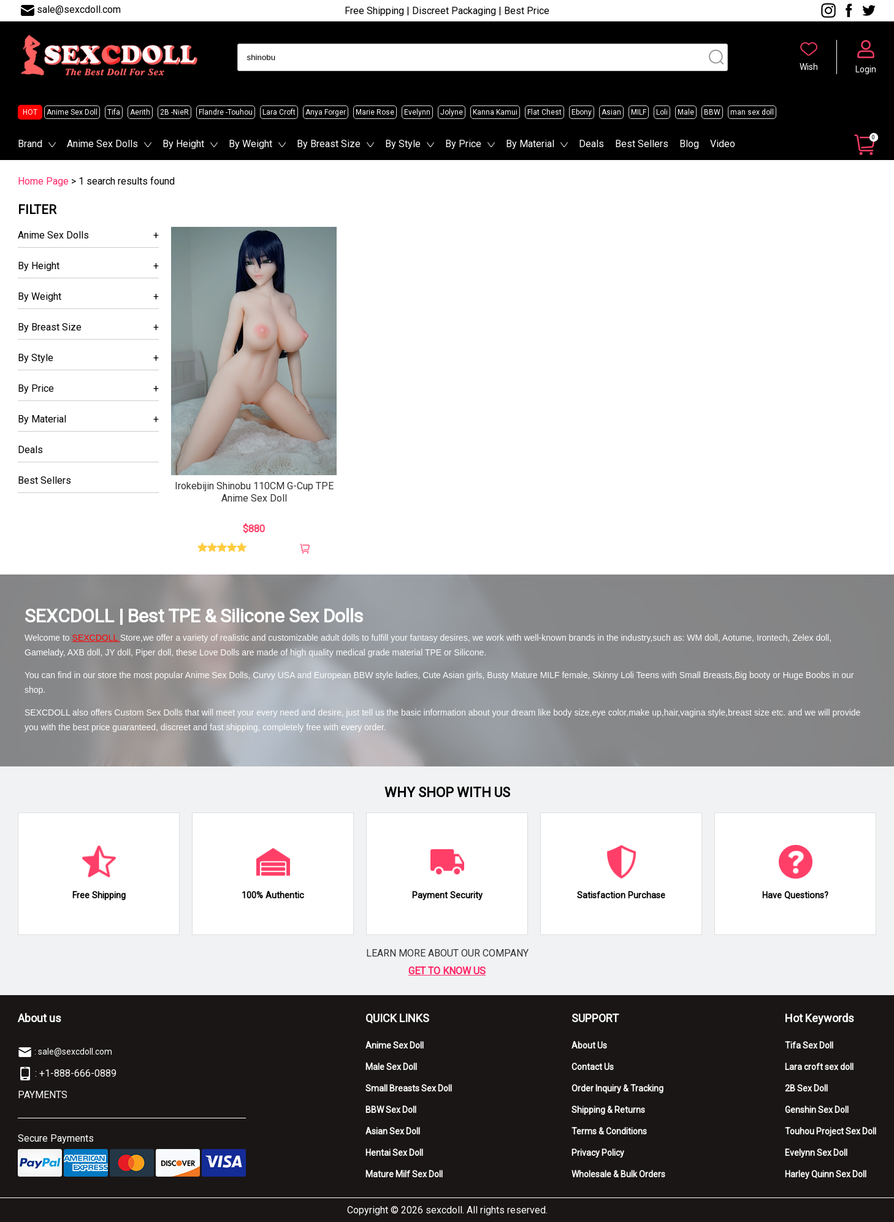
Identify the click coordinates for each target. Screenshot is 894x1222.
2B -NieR (174, 112)
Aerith (140, 112)
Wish (809, 67)
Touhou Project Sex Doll (830, 1131)
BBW (712, 112)
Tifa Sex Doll (809, 1045)
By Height (183, 144)
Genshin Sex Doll (817, 1110)
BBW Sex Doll (390, 1110)
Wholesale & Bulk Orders (618, 1174)
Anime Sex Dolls (102, 144)
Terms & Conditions (609, 1131)
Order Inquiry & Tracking (617, 1088)
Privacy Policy (597, 1153)
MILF (638, 112)
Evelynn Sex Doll (816, 1153)
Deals (591, 144)
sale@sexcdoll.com (79, 9)
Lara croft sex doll (819, 1067)
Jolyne (451, 112)
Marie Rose (375, 112)
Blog (689, 144)
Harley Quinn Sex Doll (825, 1174)
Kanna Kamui (495, 112)
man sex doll (752, 112)
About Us (589, 1045)
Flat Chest (544, 112)
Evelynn (417, 112)
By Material (530, 144)
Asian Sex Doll (392, 1131)
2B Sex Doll (806, 1088)
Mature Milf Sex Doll (404, 1174)
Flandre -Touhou (226, 112)
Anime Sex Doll (72, 112)
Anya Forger (325, 112)
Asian (611, 112)
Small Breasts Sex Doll (408, 1088)
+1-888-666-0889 (78, 1073)
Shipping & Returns (608, 1110)
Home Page (43, 181)
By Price (463, 144)
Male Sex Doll (391, 1067)
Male (686, 112)
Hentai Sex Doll (394, 1153)
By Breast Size (329, 144)
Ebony (581, 112)
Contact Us (592, 1067)
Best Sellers (641, 144)
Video (722, 144)
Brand (30, 144)
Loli (662, 112)
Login (865, 69)
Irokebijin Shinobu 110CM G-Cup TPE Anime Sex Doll (254, 492)
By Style (403, 144)
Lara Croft (279, 112)
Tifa (113, 112)
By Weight (250, 144)
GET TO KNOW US (447, 971)
